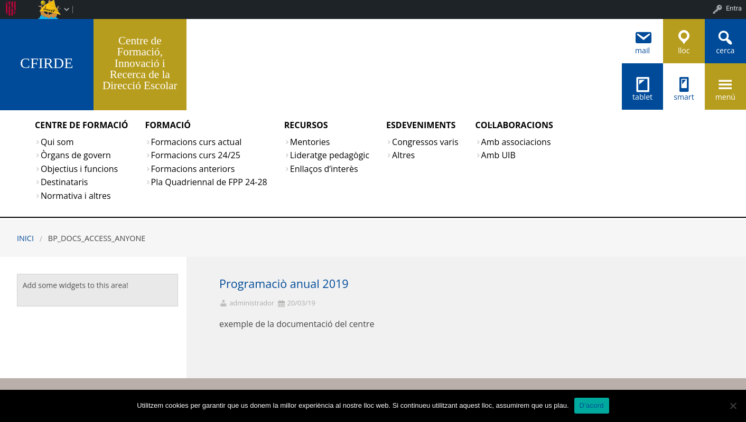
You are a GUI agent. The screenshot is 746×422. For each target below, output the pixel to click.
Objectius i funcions (79, 169)
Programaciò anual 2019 (284, 283)
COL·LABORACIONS (514, 125)
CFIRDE (46, 63)
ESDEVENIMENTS (420, 125)
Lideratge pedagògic (329, 155)
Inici (25, 238)
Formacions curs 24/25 (195, 155)
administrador (251, 303)
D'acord (592, 405)
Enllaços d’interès (324, 169)
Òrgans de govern (76, 155)
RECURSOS (306, 125)
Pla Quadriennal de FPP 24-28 (209, 182)
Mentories (310, 142)
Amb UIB (498, 155)
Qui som (57, 142)
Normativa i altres (76, 196)
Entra (734, 8)
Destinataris (64, 182)
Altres (403, 155)
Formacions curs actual (196, 142)
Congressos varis (425, 142)
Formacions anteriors (193, 169)
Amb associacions (516, 142)
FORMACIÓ (168, 125)
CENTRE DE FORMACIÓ (81, 125)
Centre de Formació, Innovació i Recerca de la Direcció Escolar (140, 63)
